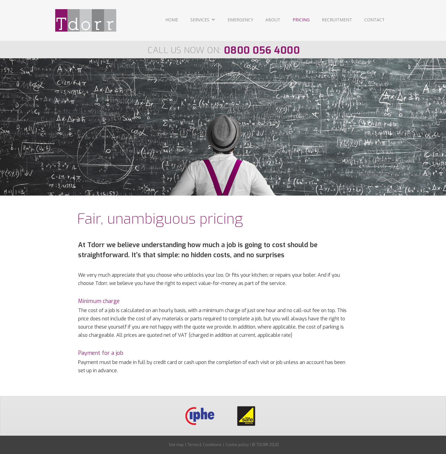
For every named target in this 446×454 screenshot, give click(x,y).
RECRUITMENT (337, 20)
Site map (176, 444)
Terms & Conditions (204, 444)
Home (171, 20)
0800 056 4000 (262, 50)
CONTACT (374, 20)
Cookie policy (237, 444)
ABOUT (272, 20)
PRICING (301, 20)
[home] (85, 20)
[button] (202, 20)
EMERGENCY (240, 20)
